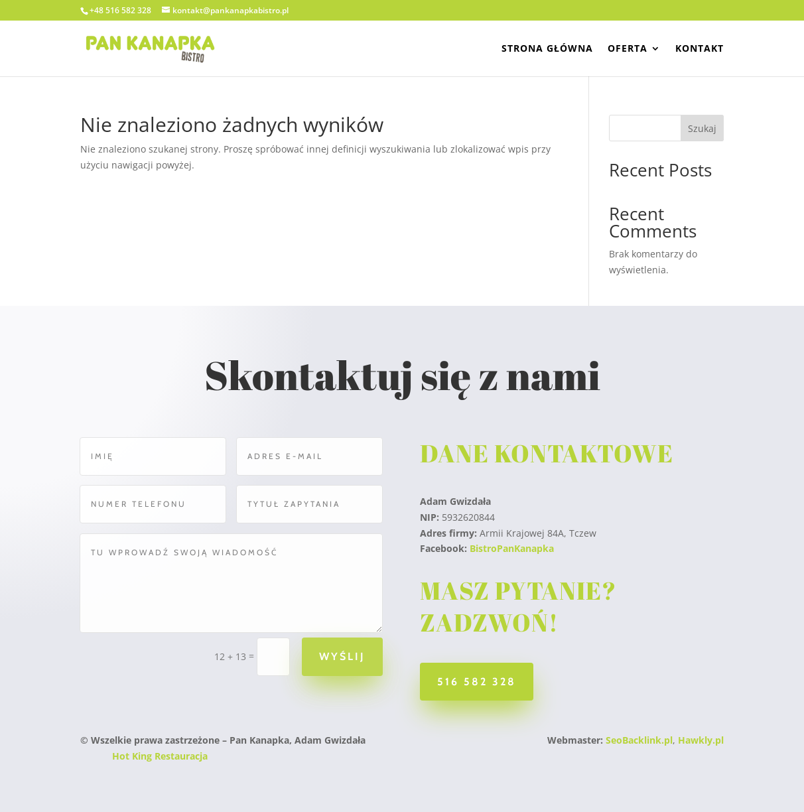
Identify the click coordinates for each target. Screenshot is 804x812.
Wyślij (341, 656)
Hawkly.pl (701, 740)
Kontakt (699, 49)
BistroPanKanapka (512, 548)
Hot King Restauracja (160, 756)
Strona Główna (547, 49)
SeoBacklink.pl (639, 740)
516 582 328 (476, 681)
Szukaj (702, 128)
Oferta (627, 49)
